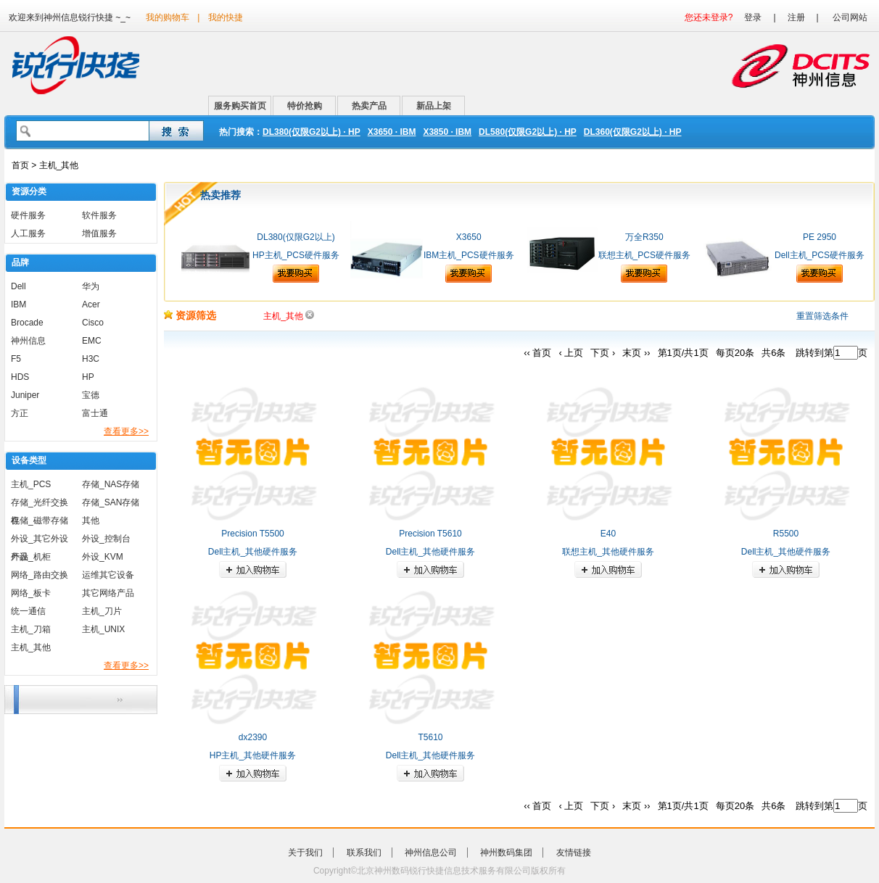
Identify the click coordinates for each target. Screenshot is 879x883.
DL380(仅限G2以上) (295, 237)
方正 (19, 413)
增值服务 (99, 233)
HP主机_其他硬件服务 (253, 755)
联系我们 (364, 852)
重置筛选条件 (822, 316)
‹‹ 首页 (537, 352)
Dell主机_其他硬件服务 (252, 552)
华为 (90, 286)
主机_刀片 (102, 611)
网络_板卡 (31, 593)
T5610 (430, 737)
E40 (608, 533)
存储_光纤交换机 (39, 504)
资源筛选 (190, 315)
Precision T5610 (430, 533)
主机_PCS (31, 484)
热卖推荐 (220, 195)
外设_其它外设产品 (39, 541)
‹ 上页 (570, 352)
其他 (90, 520)
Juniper (25, 395)
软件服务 (99, 215)
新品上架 (433, 106)
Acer (91, 304)
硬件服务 (28, 215)
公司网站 (850, 17)
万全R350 (644, 237)
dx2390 (253, 737)
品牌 (20, 262)
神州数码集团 (506, 852)
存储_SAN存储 (110, 502)
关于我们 (305, 852)
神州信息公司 (431, 852)
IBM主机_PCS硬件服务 (469, 255)
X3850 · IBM (447, 132)
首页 (20, 165)
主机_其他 (31, 647)
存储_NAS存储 (110, 484)
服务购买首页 (240, 106)
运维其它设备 (108, 575)
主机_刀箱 (31, 629)
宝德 (90, 395)
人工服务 (28, 233)
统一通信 (28, 611)
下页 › (602, 352)
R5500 (785, 533)
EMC (92, 341)
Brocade (27, 323)
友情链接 (573, 852)
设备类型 (29, 460)
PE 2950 (819, 237)
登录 (753, 17)
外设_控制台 (106, 539)
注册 (796, 17)
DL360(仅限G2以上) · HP (633, 132)
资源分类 (29, 191)
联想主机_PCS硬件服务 (644, 255)
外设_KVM (102, 557)
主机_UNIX (103, 629)
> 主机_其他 (53, 165)
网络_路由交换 (39, 575)
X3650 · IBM (392, 132)
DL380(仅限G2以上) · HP (311, 132)
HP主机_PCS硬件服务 (295, 255)
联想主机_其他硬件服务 (608, 552)
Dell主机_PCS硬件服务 (819, 255)
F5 (16, 359)
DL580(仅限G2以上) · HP (528, 132)
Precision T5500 (252, 533)
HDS (20, 377)
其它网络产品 (108, 593)
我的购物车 (167, 17)
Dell (18, 286)
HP (88, 377)
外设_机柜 (31, 557)
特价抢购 (304, 106)
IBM (18, 304)
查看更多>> (126, 431)
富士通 (95, 413)
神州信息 (28, 341)
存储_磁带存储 (39, 520)
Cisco (93, 323)
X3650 (469, 237)
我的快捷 (225, 17)
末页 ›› (636, 352)
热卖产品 (369, 106)
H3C (90, 359)
